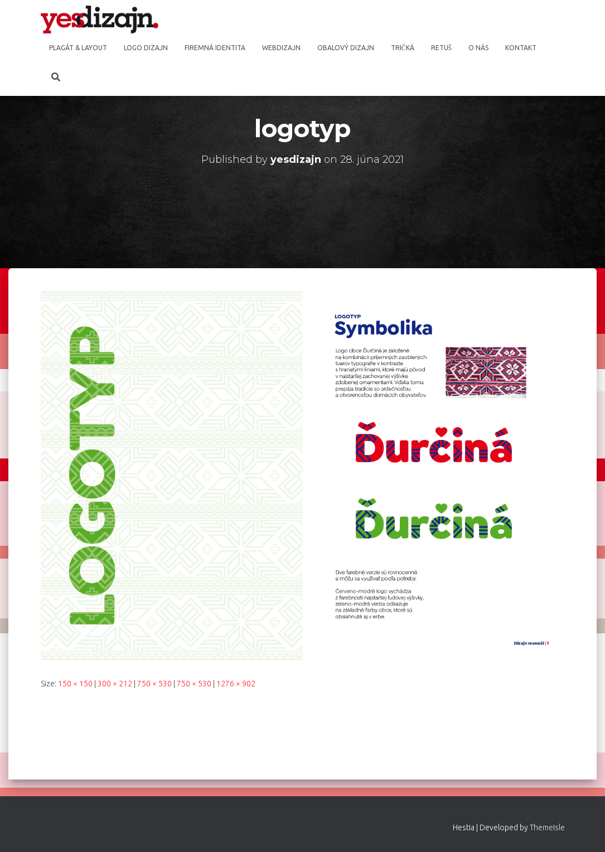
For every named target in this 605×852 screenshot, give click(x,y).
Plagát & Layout (78, 47)
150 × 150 (75, 683)
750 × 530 (154, 683)
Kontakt (520, 47)
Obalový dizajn (345, 47)
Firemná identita (215, 47)
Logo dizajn (146, 47)
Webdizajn (281, 47)
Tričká (402, 47)
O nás (478, 47)
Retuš (441, 47)
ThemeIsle (547, 827)
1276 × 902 (235, 683)
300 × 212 (115, 683)
